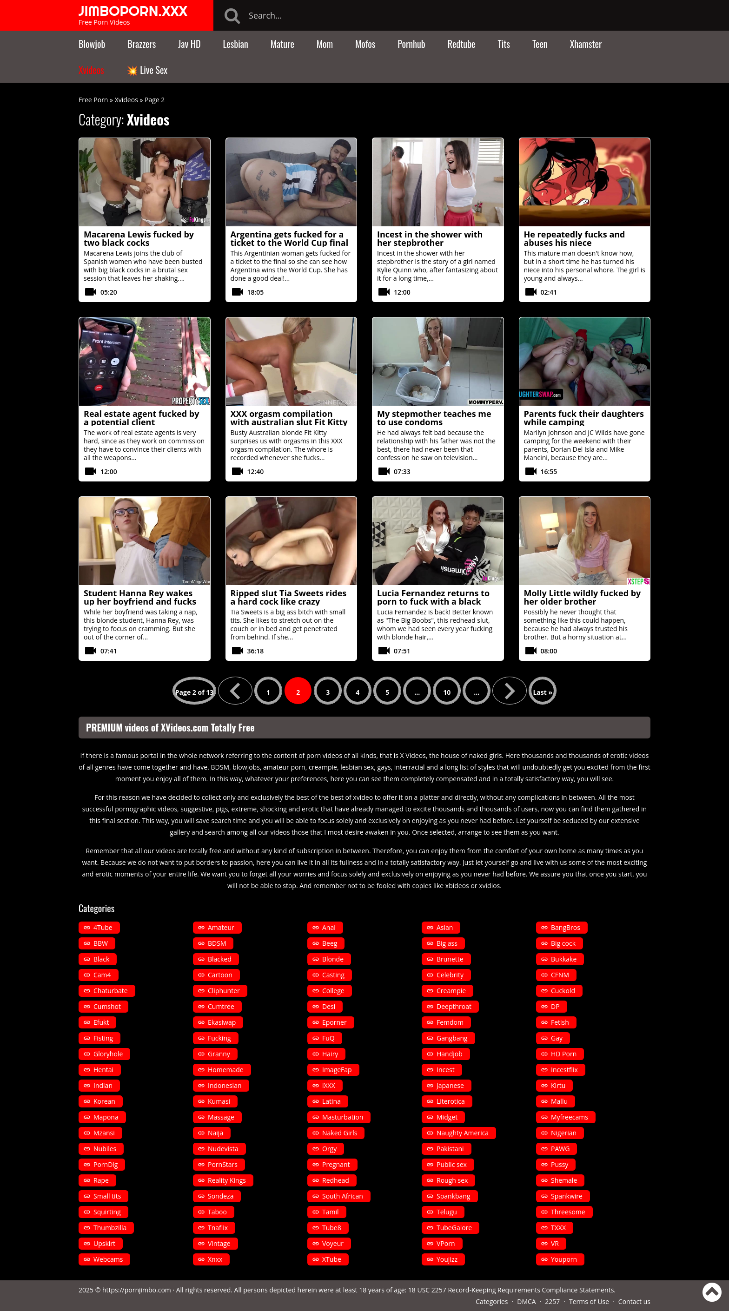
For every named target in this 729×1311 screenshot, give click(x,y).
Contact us (634, 1301)
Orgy (329, 1148)
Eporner (334, 1022)
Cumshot (107, 1006)
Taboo (217, 1211)
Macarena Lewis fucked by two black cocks (139, 238)
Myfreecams (569, 1117)
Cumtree (221, 1006)
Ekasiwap (222, 1022)
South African (342, 1196)
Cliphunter (224, 990)
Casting (333, 974)
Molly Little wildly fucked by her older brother (582, 597)
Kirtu (558, 1085)
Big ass (447, 943)
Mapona (106, 1117)
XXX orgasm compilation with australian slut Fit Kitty (289, 418)
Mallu (559, 1101)
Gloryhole (108, 1053)
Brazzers (141, 44)
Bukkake (564, 959)
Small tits (107, 1196)
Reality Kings (227, 1180)
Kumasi (219, 1101)
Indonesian (225, 1085)
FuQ (328, 1038)
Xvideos (91, 70)
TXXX (558, 1227)
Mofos (365, 44)
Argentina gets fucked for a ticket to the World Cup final (290, 238)
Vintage (219, 1243)
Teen (540, 44)
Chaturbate (110, 990)
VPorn (446, 1243)
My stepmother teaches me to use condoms (434, 418)
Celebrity (450, 974)
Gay (557, 1038)
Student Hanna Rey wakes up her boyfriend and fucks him (140, 601)
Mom (325, 44)
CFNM (560, 974)
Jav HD (189, 44)
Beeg (329, 943)
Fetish (560, 1022)
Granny (219, 1053)
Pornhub (411, 44)
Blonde (333, 959)
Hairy (330, 1053)
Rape (101, 1180)
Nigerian (564, 1132)
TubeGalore (454, 1227)
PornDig (105, 1164)
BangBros (565, 927)
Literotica (451, 1101)
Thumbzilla (109, 1227)
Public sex (452, 1164)
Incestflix (564, 1069)
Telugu (447, 1211)
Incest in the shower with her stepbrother (430, 238)
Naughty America (463, 1132)
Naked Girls (339, 1132)
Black (101, 959)
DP (555, 1006)
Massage (221, 1117)
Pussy (559, 1164)
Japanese (450, 1085)
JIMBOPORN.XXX (133, 11)
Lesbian (235, 44)
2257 (552, 1301)
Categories (492, 1301)
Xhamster (586, 44)
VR (555, 1243)
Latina (331, 1101)
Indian (103, 1085)
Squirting (107, 1211)
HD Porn (564, 1053)
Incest (446, 1069)
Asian (445, 927)
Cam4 (102, 974)
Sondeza (220, 1196)
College (333, 990)
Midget (447, 1117)
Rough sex (452, 1180)
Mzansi (104, 1132)
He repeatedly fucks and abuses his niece (574, 238)
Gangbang (452, 1038)
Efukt (101, 1022)
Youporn (564, 1259)
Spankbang (454, 1196)
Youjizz (447, 1259)
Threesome (568, 1211)
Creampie (451, 990)
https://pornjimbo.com (136, 1289)
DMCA (526, 1301)
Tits (504, 44)
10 (447, 692)
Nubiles (104, 1148)
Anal (329, 927)
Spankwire (567, 1196)
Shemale (564, 1180)
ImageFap (337, 1069)
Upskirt (104, 1243)
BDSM (217, 943)
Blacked (220, 959)
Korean (104, 1101)
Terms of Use (589, 1301)
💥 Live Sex (146, 70)
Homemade (226, 1069)
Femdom (450, 1022)
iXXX (328, 1085)
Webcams (108, 1259)
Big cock (563, 943)
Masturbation (342, 1117)
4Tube (103, 927)
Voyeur (333, 1243)
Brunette (450, 959)
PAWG (560, 1148)
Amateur (221, 927)
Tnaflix (218, 1227)
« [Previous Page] (235, 691)
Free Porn (93, 99)
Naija (215, 1132)
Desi (328, 1006)
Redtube (462, 44)
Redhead (335, 1180)
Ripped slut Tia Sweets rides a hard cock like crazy (289, 597)
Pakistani (450, 1148)
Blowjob (92, 44)
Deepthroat (454, 1006)
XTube (331, 1259)
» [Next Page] (509, 691)
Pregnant (336, 1164)
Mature (282, 44)
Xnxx (215, 1259)
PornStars (223, 1164)
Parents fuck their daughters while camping (584, 418)
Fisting (103, 1038)
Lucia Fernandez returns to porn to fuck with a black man (433, 601)
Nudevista (223, 1148)
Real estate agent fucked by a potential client (141, 418)
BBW (100, 943)
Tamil (330, 1211)
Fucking (219, 1038)
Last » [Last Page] (542, 692)
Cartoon (220, 974)
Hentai (103, 1069)
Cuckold (563, 990)
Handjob (450, 1053)
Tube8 (331, 1227)
